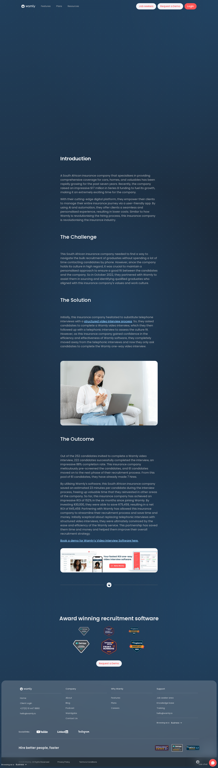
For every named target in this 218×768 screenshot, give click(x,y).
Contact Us (72, 718)
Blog (68, 702)
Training (161, 708)
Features (115, 697)
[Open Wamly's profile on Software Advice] (109, 646)
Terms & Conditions (88, 762)
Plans (114, 702)
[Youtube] (42, 732)
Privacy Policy (64, 762)
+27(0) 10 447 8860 (30, 708)
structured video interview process (108, 321)
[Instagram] (84, 732)
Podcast (70, 708)
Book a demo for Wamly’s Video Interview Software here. (99, 541)
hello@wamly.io (28, 713)
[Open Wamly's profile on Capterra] (136, 646)
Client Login (26, 703)
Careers (115, 708)
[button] (73, 6)
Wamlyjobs (71, 713)
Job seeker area (165, 697)
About (69, 697)
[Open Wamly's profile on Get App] (81, 646)
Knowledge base (165, 702)
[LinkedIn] (63, 732)
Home (23, 698)
